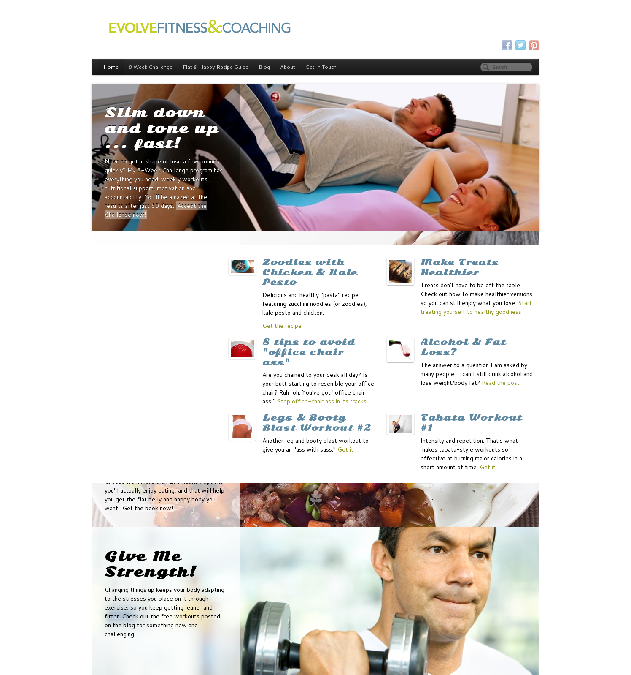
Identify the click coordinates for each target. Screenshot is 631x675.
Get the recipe (282, 325)
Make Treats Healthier (460, 268)
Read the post (501, 382)
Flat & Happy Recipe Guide (215, 67)
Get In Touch (321, 67)
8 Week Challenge (151, 67)
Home (111, 67)
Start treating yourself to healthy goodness (476, 307)
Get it (345, 449)
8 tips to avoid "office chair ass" (308, 352)
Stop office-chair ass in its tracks (322, 401)
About (287, 67)
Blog (264, 67)
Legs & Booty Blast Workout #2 (317, 423)
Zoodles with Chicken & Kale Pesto (310, 272)
